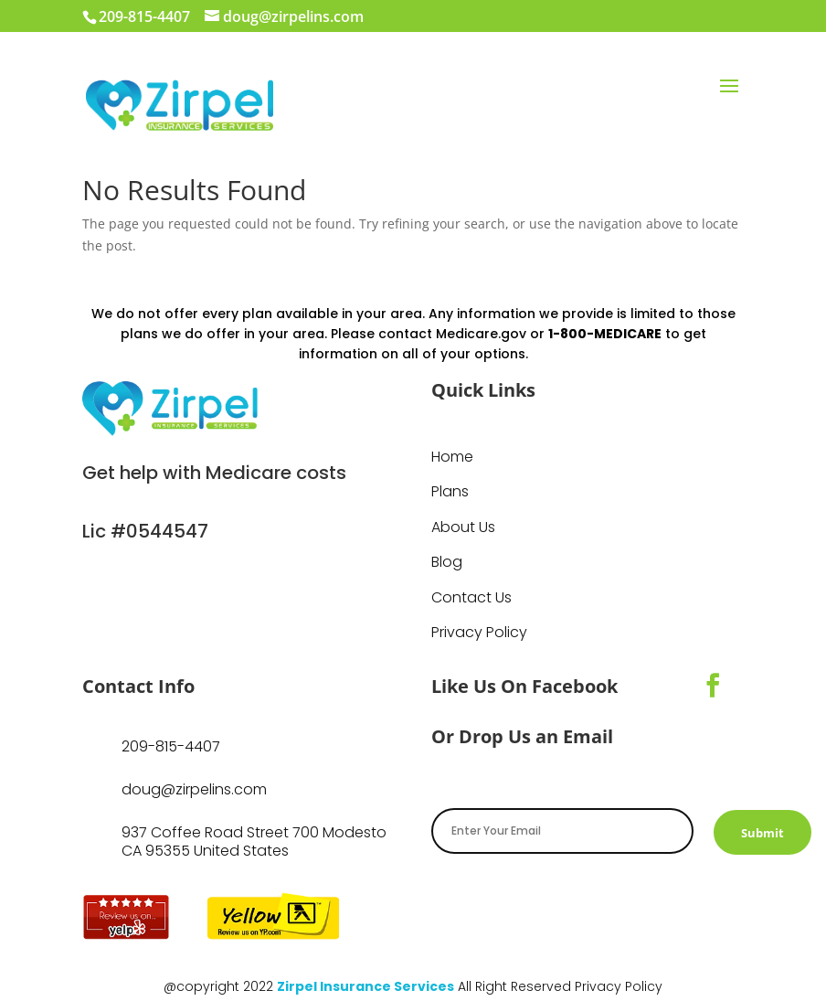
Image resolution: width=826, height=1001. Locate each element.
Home (452, 457)
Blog (446, 562)
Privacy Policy (479, 633)
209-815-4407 (171, 746)
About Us (463, 527)
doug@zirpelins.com (194, 789)
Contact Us (471, 598)
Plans (450, 492)
